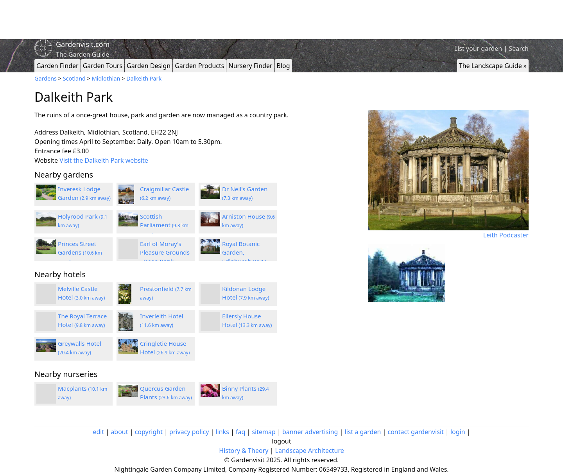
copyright (149, 431)
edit (98, 431)
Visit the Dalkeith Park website (103, 160)
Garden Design (148, 65)
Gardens (45, 78)
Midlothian (106, 78)
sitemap (263, 431)
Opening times (56, 141)
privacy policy (189, 431)
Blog (283, 65)
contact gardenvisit (416, 431)
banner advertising (310, 431)
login (457, 431)
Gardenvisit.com (82, 44)
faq (240, 431)
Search (519, 48)
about (119, 431)
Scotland (74, 78)
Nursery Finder (250, 65)
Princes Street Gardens (80, 253)
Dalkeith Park (143, 78)
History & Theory (243, 450)
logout (281, 441)
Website (46, 160)
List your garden (478, 48)
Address (46, 132)
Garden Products (199, 65)
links (222, 431)
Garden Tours (102, 65)
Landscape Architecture (309, 450)
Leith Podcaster (506, 235)
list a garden (363, 431)
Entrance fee (52, 151)
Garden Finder (57, 65)
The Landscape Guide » (493, 65)
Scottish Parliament (164, 225)
